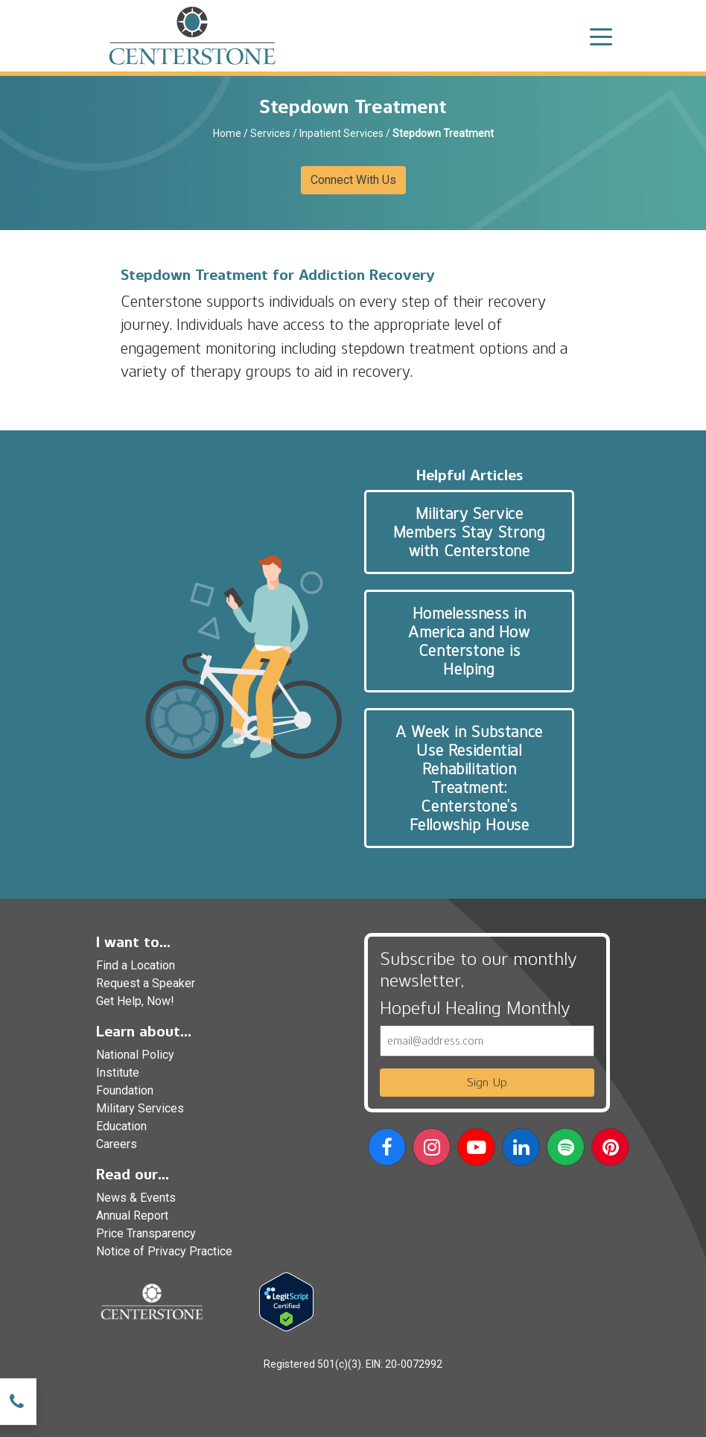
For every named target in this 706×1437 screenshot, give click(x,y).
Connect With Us (353, 180)
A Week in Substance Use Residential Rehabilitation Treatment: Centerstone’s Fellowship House (469, 778)
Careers (116, 1144)
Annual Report (132, 1215)
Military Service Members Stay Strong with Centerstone (469, 532)
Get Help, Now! (135, 1001)
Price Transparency (146, 1233)
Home (227, 133)
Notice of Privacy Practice (164, 1251)
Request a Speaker (145, 983)
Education (121, 1126)
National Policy (135, 1055)
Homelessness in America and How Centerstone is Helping (469, 641)
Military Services (140, 1108)
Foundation (124, 1090)
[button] (387, 1150)
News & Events (136, 1198)
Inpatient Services (341, 133)
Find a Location (135, 965)
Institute (117, 1072)
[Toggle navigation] (601, 35)
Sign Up (487, 1082)
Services (270, 133)
